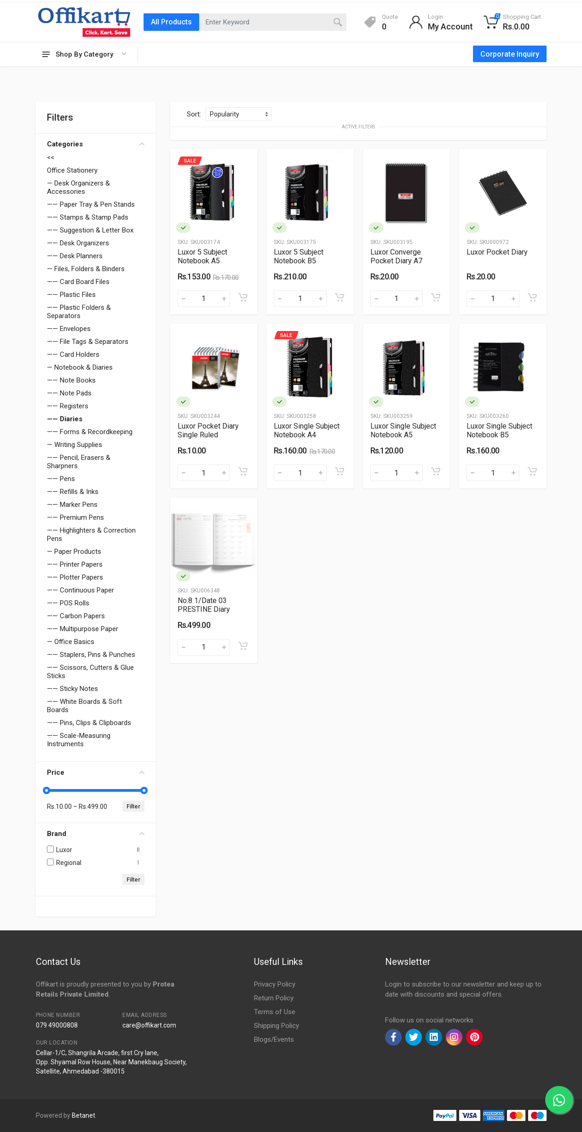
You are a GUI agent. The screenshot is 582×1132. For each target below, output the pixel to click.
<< (50, 157)
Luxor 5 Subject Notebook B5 (298, 256)
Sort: (194, 114)
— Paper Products (74, 551)
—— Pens (61, 479)
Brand (95, 834)
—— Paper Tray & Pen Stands (91, 204)
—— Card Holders (73, 354)
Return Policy (274, 998)
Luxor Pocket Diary (497, 252)
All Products (171, 21)
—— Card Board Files (78, 282)
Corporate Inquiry (509, 54)
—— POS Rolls (68, 603)
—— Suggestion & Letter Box (90, 230)
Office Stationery (72, 170)
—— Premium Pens (75, 517)
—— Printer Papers (75, 564)
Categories (95, 144)
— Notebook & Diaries (80, 367)
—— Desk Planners (75, 256)
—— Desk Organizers (78, 243)
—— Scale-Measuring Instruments (78, 739)
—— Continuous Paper (80, 590)
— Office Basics (70, 642)
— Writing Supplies (74, 445)
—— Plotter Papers (75, 577)
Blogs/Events (274, 1039)
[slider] (47, 790)
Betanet (83, 1115)
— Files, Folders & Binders (86, 269)
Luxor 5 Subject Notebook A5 (202, 256)
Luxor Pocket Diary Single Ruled (208, 430)
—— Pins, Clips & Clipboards (89, 723)
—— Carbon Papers (76, 616)
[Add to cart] (243, 297)
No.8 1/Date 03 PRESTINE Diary (204, 605)
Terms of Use (274, 1012)
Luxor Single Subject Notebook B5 (499, 430)
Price (95, 772)
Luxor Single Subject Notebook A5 (403, 430)
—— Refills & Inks (72, 492)
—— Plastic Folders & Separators (79, 311)
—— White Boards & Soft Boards (84, 705)
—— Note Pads (69, 393)
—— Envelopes (69, 329)
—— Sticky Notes (72, 689)
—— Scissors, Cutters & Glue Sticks (90, 671)
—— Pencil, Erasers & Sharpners (78, 461)
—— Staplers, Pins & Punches (91, 654)
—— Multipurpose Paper (82, 629)
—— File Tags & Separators (87, 341)
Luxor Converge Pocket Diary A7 (396, 256)
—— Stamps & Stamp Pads (87, 217)
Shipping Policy (276, 1026)
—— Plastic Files (71, 294)
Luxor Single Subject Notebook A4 (307, 430)
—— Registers (67, 406)
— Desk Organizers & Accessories (78, 187)
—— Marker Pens (72, 504)
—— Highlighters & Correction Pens (91, 534)
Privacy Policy (274, 984)
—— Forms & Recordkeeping (90, 432)
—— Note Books (71, 380)
